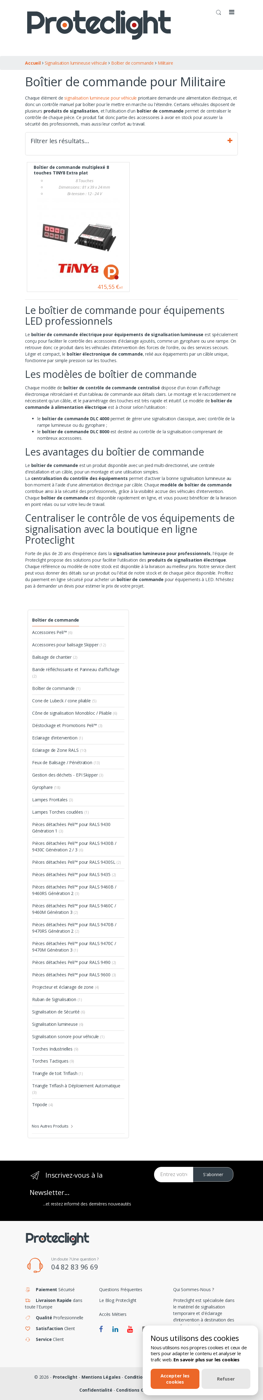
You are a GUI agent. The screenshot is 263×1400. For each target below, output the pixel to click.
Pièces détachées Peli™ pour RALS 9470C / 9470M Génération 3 (74, 946)
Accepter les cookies (175, 1378)
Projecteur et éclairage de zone (65, 987)
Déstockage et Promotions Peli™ (67, 725)
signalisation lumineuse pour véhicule (101, 98)
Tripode (42, 1104)
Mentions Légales (101, 1377)
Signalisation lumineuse (57, 1024)
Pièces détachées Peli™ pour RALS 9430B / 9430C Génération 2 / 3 (74, 846)
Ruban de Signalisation (57, 999)
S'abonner (213, 1174)
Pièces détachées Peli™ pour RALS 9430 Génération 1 (71, 827)
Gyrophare (46, 787)
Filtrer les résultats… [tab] (131, 141)
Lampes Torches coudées (60, 812)
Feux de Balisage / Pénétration (66, 762)
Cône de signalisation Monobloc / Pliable (74, 713)
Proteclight (65, 1377)
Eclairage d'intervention (57, 738)
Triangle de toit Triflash (57, 1073)
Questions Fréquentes (120, 1289)
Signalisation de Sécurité (58, 1012)
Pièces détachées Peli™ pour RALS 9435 (74, 874)
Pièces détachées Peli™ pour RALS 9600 (74, 975)
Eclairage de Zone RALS (59, 750)
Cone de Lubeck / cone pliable (64, 701)
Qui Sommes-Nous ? (193, 1289)
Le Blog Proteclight (117, 1300)
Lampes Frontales (52, 800)
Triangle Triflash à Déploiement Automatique (76, 1089)
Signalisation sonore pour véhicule (68, 1036)
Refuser (226, 1379)
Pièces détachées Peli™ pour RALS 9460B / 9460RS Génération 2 (74, 890)
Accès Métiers (113, 1314)
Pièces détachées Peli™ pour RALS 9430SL (76, 862)
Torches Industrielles (55, 1049)
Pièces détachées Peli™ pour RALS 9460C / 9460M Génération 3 (74, 909)
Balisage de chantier (54, 657)
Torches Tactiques (53, 1061)
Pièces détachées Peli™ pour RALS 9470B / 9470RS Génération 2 (74, 928)
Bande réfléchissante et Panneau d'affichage (75, 672)
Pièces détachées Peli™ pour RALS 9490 (74, 962)
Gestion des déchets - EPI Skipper (67, 775)
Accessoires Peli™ (52, 632)
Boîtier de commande (55, 620)
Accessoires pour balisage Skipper (69, 645)
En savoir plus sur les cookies (206, 1359)
